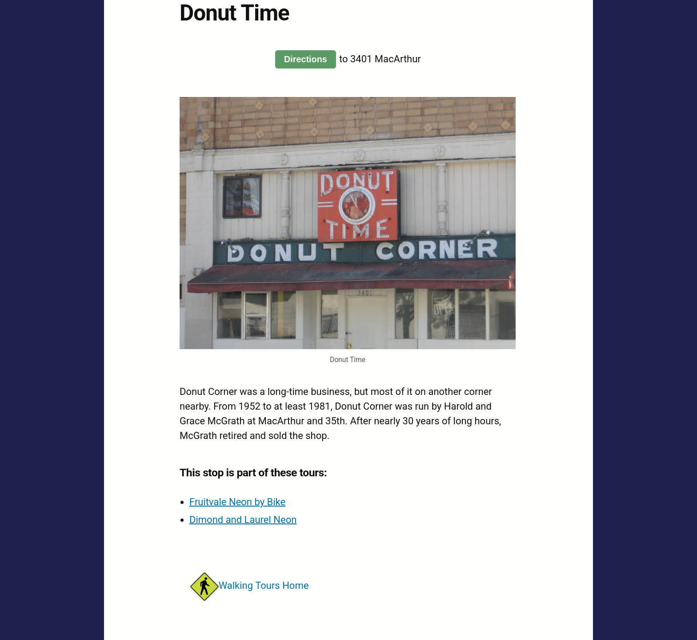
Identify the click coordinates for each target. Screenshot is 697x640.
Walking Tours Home (249, 585)
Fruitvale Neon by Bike (237, 501)
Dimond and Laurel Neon (242, 519)
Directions (305, 59)
